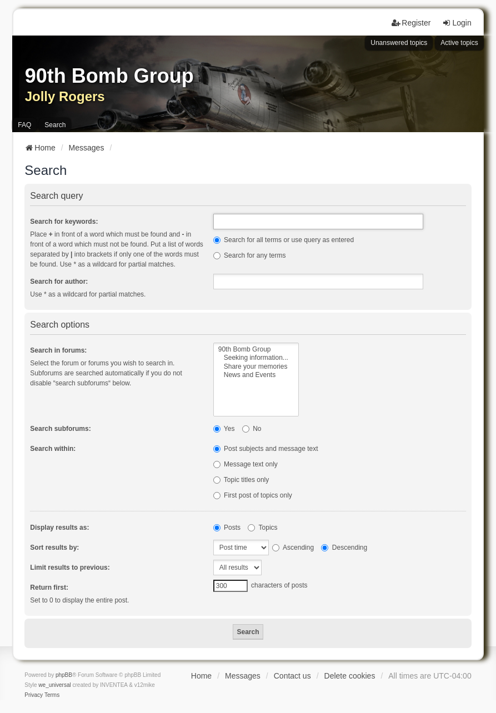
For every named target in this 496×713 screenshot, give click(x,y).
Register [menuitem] (411, 22)
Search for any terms (249, 255)
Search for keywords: (64, 221)
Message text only (245, 464)
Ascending (293, 547)
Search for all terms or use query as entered (283, 240)
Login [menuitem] (456, 22)
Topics (262, 527)
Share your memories (256, 367)
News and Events (256, 375)
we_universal (54, 685)
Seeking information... (256, 358)
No (252, 429)
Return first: (49, 587)
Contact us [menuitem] (292, 675)
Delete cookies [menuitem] (349, 675)
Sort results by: (54, 547)
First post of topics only (252, 495)
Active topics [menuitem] (459, 43)
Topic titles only (241, 480)
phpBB (64, 675)
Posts (227, 527)
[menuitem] (33, 695)
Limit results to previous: (69, 567)
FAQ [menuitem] (24, 125)
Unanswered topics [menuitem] (398, 43)
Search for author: (59, 281)
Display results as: (59, 527)
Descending (344, 547)
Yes (224, 429)
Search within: (53, 449)
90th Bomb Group (256, 349)
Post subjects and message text (265, 449)
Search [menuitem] (55, 125)
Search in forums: (58, 350)
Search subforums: (60, 429)
